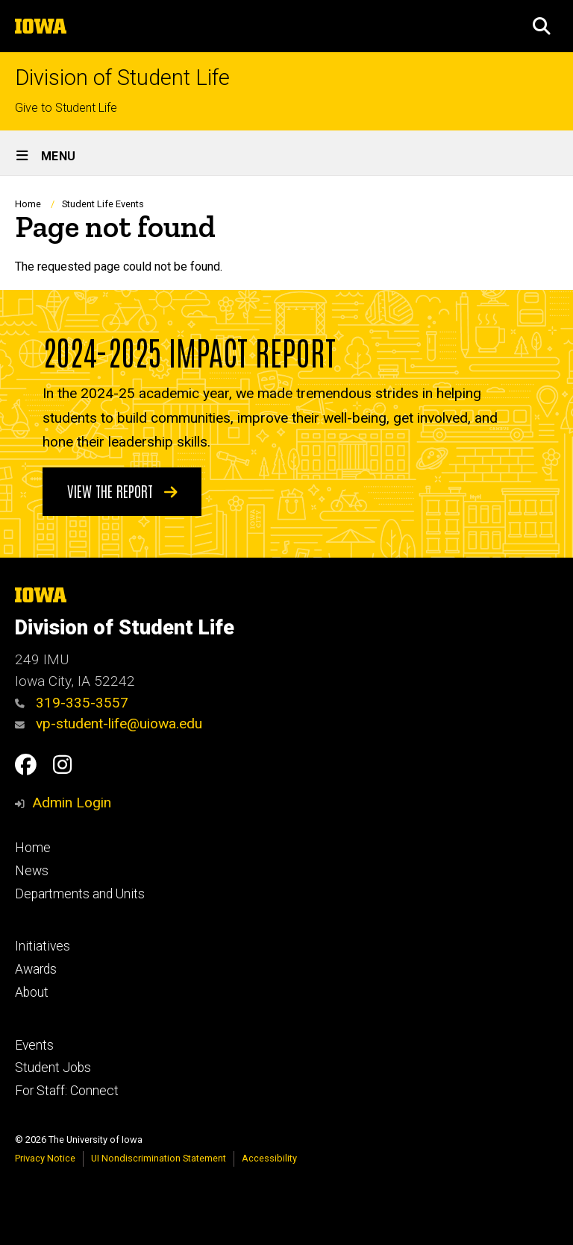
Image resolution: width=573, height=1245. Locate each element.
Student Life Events (103, 203)
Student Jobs (53, 1067)
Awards (36, 969)
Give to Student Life (66, 108)
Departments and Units (80, 893)
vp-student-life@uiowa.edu (108, 723)
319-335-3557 (71, 702)
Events (34, 1045)
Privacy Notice (45, 1158)
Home (28, 203)
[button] (541, 26)
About (31, 992)
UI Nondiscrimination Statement (158, 1158)
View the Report (122, 489)
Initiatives (42, 946)
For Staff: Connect (67, 1090)
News (31, 870)
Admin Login (71, 802)
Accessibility (269, 1158)
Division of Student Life (122, 78)
